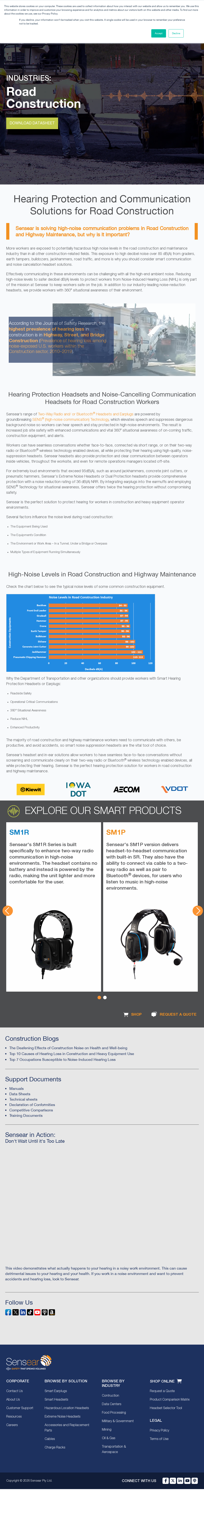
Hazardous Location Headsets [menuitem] (67, 1408)
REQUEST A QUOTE (173, 1014)
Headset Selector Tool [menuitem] (166, 1408)
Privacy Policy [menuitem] (159, 1430)
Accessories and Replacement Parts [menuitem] (67, 1428)
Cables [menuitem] (50, 1439)
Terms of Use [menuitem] (159, 1439)
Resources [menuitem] (14, 1416)
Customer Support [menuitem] (19, 1408)
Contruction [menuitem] (110, 1395)
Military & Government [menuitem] (118, 1421)
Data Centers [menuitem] (111, 1404)
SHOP (132, 1014)
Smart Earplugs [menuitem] (56, 1391)
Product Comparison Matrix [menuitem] (170, 1399)
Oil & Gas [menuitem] (108, 1438)
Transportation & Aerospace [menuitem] (114, 1449)
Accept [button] (158, 33)
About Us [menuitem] (13, 1399)
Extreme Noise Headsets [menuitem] (62, 1416)
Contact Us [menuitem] (14, 1391)
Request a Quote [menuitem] (162, 1391)
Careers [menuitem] (12, 1425)
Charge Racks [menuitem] (55, 1447)
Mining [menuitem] (106, 1429)
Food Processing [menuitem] (114, 1412)
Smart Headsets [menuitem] (56, 1399)
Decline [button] (176, 33)
